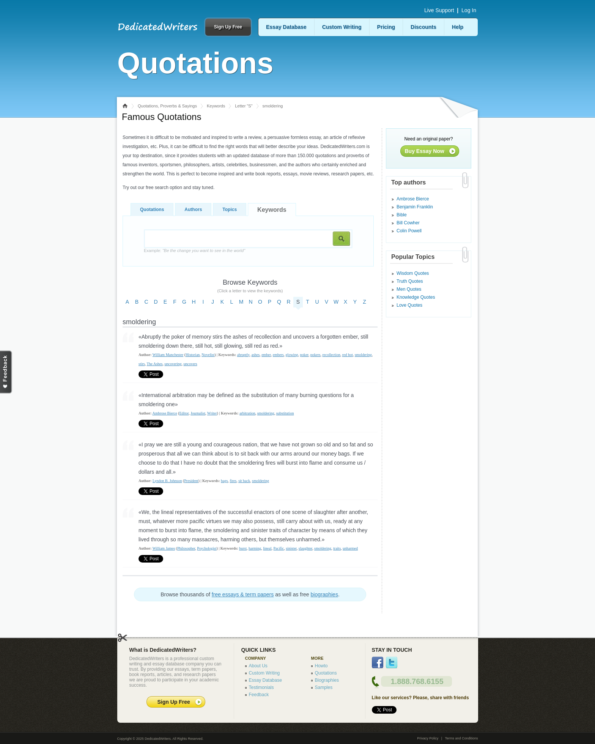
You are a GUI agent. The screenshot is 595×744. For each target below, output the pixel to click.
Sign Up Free (228, 27)
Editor (184, 413)
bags (224, 481)
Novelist (207, 355)
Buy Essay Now (424, 151)
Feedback (259, 694)
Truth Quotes (410, 281)
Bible (402, 215)
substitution (285, 413)
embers (278, 355)
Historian (193, 355)
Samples (324, 687)
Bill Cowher (408, 222)
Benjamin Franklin (415, 207)
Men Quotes (409, 289)
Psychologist (206, 548)
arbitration (247, 413)
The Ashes (155, 364)
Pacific (279, 548)
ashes (255, 355)
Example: (194, 250)
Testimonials (261, 687)
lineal (267, 548)
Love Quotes (409, 305)
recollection (331, 355)
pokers (315, 355)
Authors (193, 209)
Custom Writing (342, 27)
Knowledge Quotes (416, 297)
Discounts (423, 27)
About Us (258, 665)
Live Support (439, 10)
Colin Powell (409, 230)
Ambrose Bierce (164, 413)
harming (255, 548)
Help (457, 27)
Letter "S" (243, 106)
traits (337, 548)
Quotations (152, 209)
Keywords (216, 106)
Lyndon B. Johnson (167, 481)
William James (164, 548)
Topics (229, 209)
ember (266, 355)
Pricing (386, 27)
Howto (321, 665)
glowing (292, 355)
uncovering (172, 364)
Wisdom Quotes (413, 273)
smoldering (363, 355)
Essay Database (286, 27)
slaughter (305, 548)
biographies (324, 594)
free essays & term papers (243, 594)
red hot (347, 355)
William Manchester (168, 355)
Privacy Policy (427, 738)
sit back (244, 481)
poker (304, 355)
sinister (291, 548)
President (191, 481)
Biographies (327, 680)
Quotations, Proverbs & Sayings (167, 106)
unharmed (350, 548)
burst (243, 548)
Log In (468, 10)
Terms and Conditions (461, 738)
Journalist (197, 413)
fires (233, 481)
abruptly (243, 355)
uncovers (190, 364)
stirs (142, 364)
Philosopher (186, 548)
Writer (212, 413)
